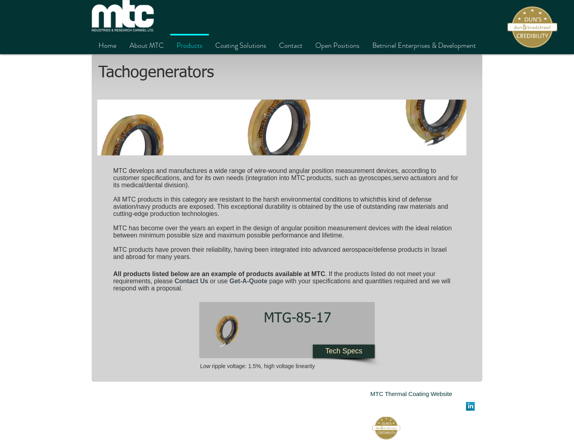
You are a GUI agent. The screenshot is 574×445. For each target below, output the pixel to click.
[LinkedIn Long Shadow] (470, 406)
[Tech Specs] (344, 351)
